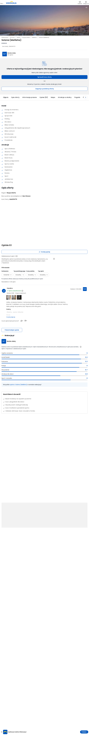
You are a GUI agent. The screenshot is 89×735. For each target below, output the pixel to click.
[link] (11, 2)
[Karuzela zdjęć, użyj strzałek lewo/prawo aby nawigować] (44, 20)
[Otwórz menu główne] (1, 2)
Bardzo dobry (12, 53)
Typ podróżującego (19, 271)
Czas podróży (30, 271)
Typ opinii (41, 271)
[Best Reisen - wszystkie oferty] (27, 196)
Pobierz (84, 732)
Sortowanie (5, 271)
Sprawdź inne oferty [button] (44, 77)
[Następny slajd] (85, 97)
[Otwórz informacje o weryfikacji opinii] (54, 259)
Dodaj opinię (44, 252)
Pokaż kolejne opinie (12, 330)
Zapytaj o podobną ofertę (44, 89)
